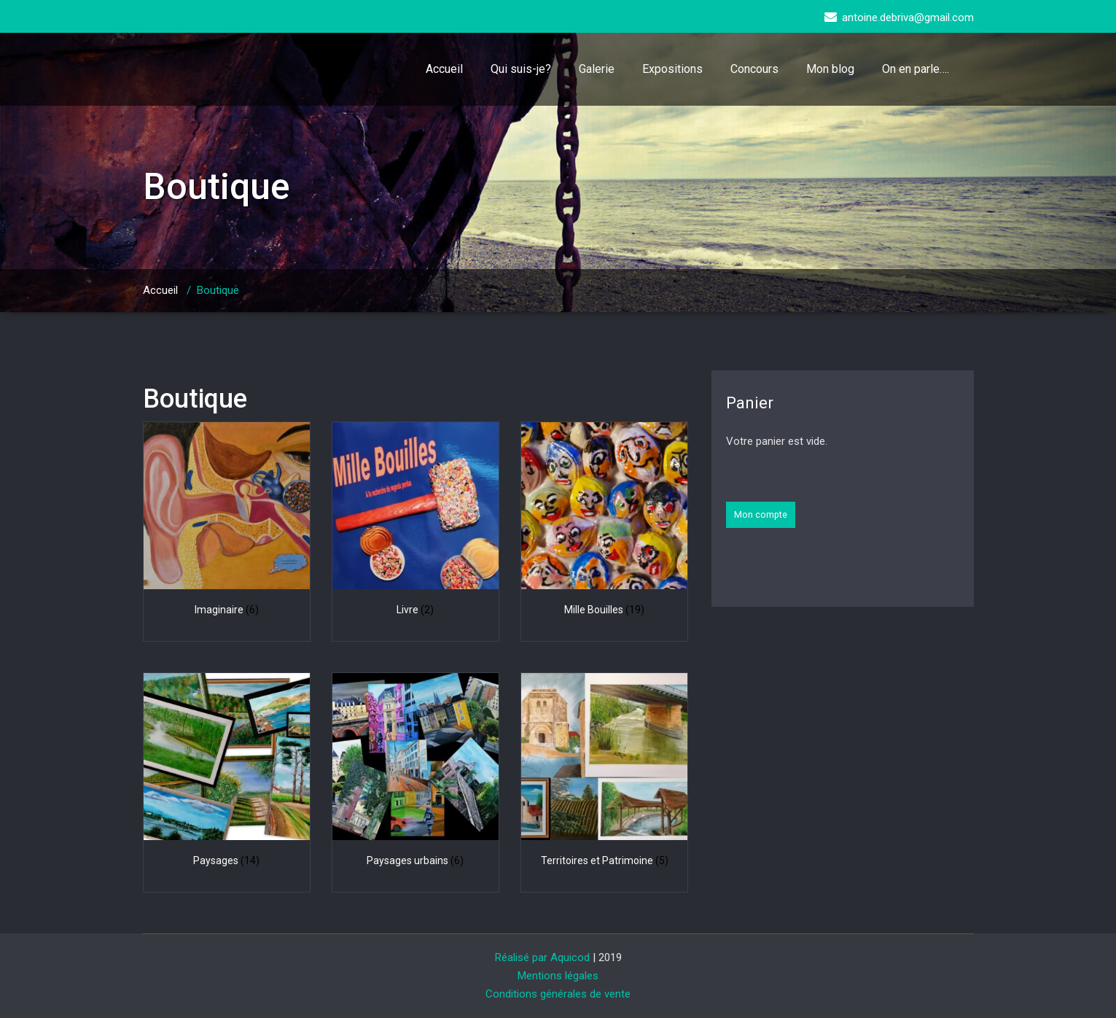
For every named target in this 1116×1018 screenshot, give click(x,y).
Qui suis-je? (521, 69)
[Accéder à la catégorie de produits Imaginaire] (227, 521)
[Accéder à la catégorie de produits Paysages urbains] (415, 772)
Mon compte (760, 514)
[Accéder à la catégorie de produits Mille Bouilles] (604, 521)
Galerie (596, 69)
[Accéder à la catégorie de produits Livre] (415, 521)
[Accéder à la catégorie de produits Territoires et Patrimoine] (604, 772)
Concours (754, 69)
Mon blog (830, 69)
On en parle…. (915, 69)
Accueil (444, 69)
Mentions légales (558, 975)
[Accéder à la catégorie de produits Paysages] (227, 772)
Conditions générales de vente (558, 993)
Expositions (672, 69)
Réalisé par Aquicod (542, 957)
